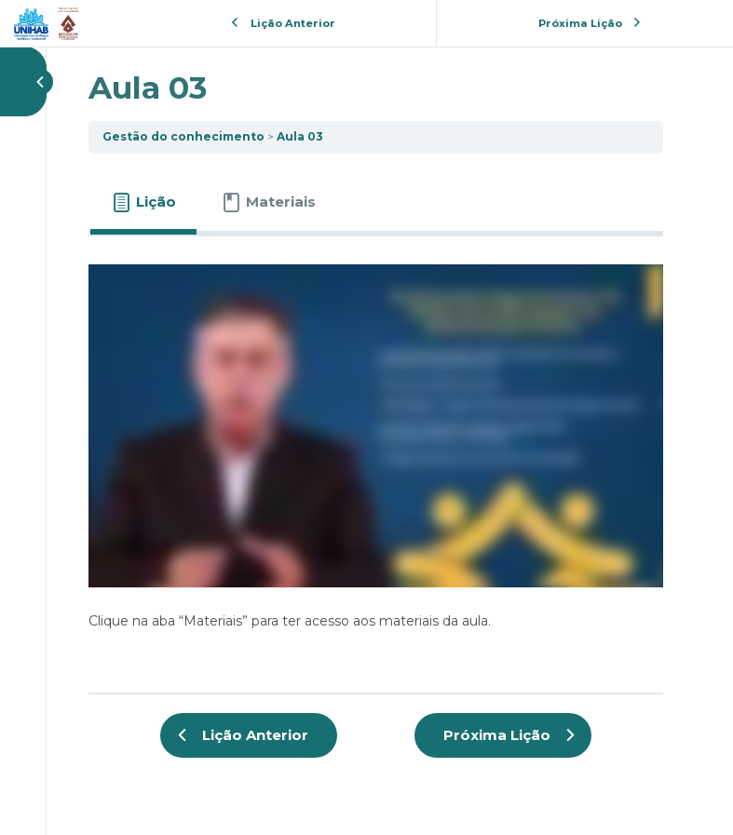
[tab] (143, 202)
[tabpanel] (375, 457)
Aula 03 (300, 136)
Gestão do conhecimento (183, 136)
